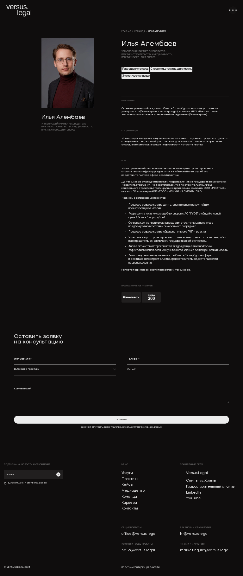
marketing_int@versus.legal (204, 550)
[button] (65, 371)
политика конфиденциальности (140, 567)
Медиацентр (133, 491)
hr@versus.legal (194, 534)
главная (126, 31)
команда (139, 31)
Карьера (129, 503)
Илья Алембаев (157, 31)
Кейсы (127, 485)
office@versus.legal (139, 534)
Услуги (127, 473)
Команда (129, 497)
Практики (130, 479)
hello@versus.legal (138, 550)
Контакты (130, 508)
